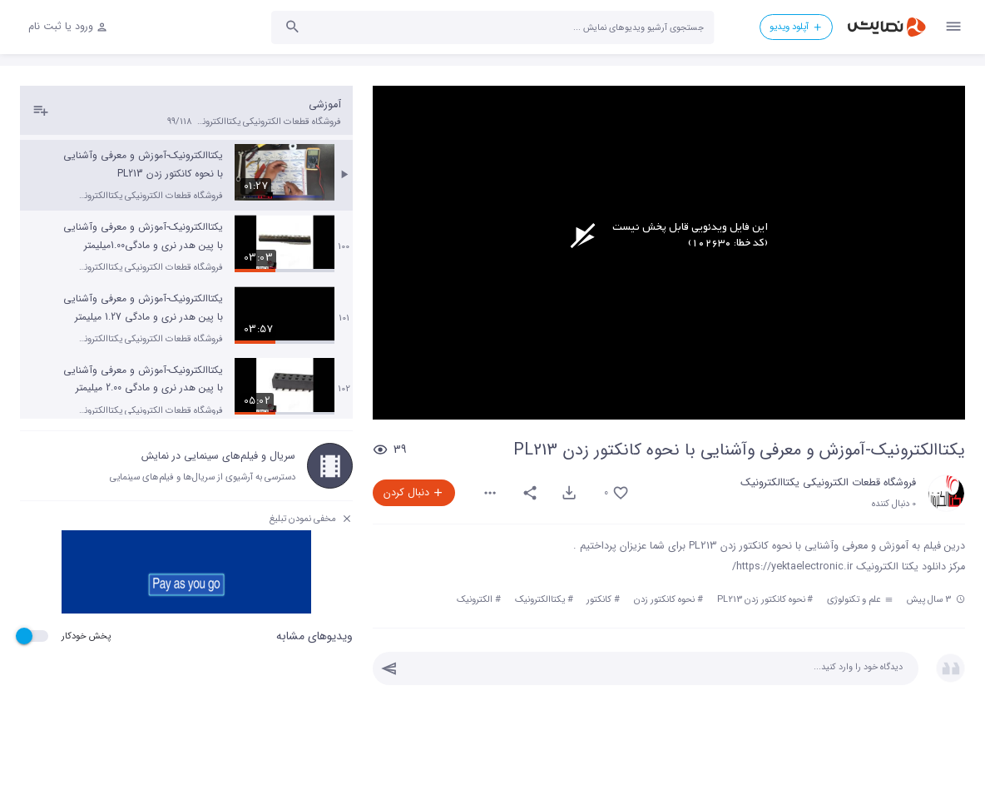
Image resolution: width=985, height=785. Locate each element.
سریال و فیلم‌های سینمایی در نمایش (218, 456)
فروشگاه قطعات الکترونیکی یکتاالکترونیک (828, 482)
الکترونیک (474, 599)
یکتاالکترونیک (540, 599)
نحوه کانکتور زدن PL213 (761, 599)
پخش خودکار (86, 635)
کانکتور (599, 599)
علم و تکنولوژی (860, 599)
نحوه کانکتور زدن (664, 599)
